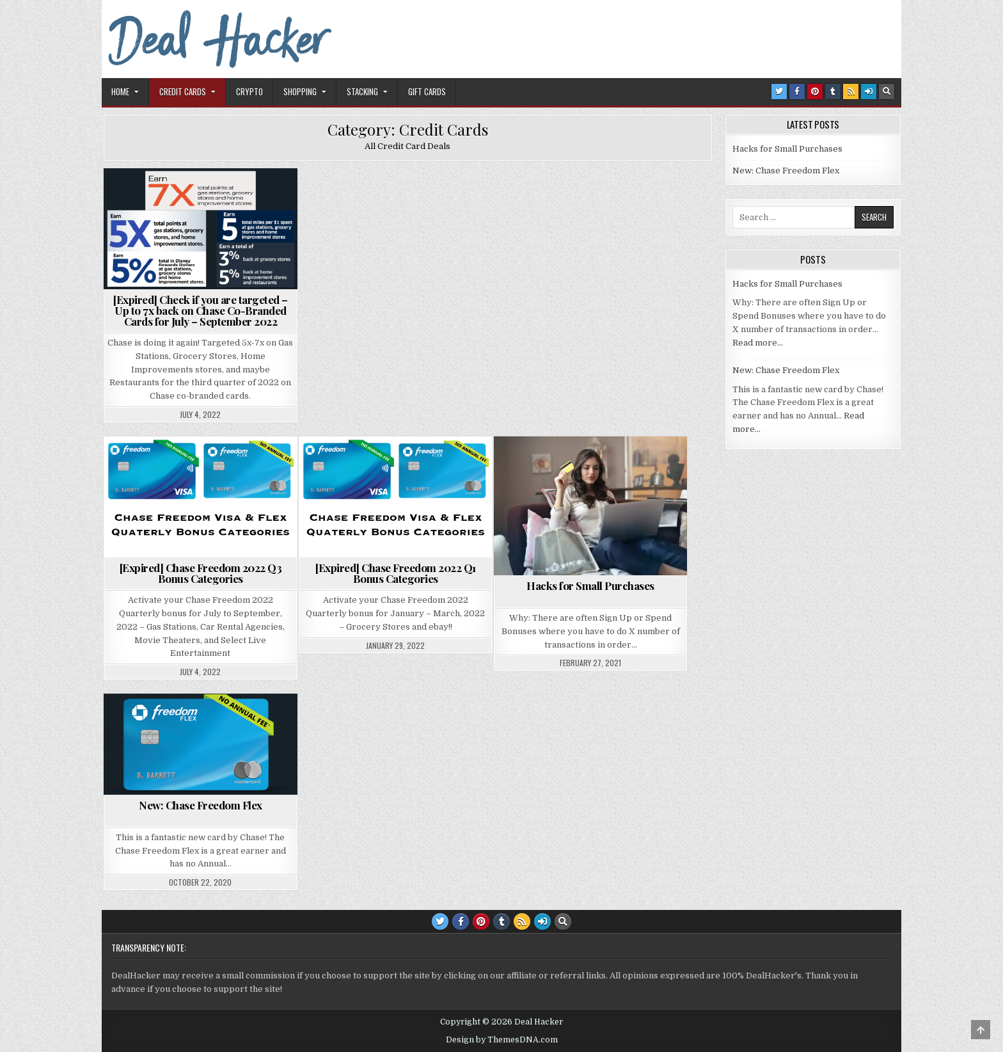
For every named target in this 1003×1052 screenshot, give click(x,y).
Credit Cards (182, 91)
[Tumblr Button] (833, 91)
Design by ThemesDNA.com (502, 1039)
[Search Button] (886, 91)
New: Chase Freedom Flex (200, 805)
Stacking (362, 91)
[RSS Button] (850, 91)
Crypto (249, 91)
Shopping (300, 91)
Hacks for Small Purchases (590, 585)
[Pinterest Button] (815, 91)
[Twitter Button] (779, 91)
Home (120, 91)
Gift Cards (427, 91)
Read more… (757, 342)
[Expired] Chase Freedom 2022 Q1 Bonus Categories (395, 573)
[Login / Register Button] (868, 91)
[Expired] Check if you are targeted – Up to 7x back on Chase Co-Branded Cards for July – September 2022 (200, 310)
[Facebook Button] (797, 91)
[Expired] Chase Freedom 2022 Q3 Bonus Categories (201, 573)
